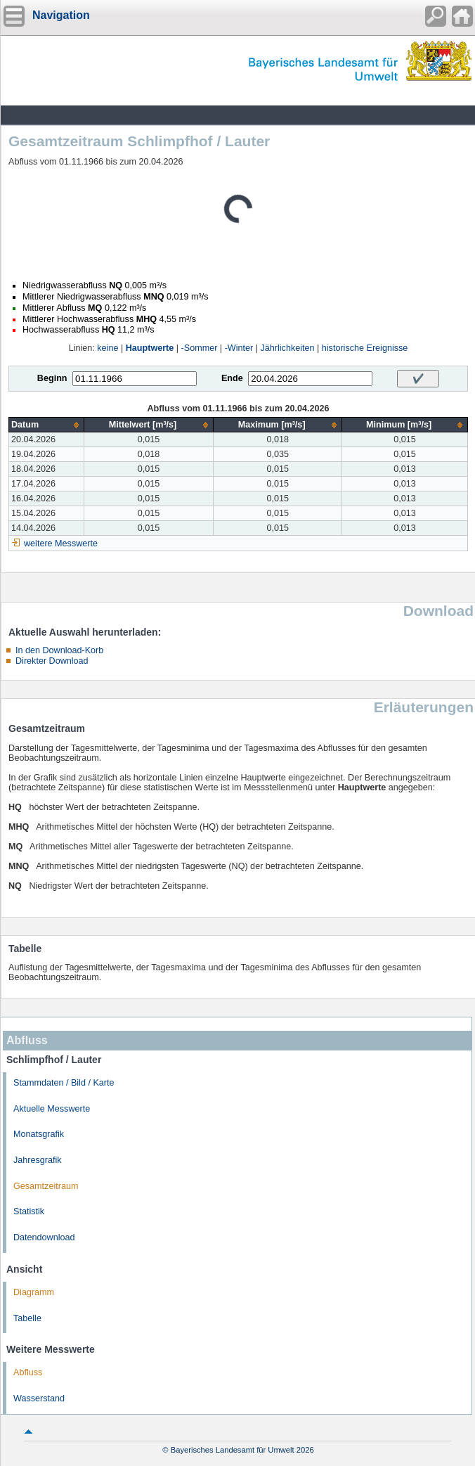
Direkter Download (52, 661)
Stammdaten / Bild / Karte (64, 1083)
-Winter (239, 348)
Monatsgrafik (38, 1134)
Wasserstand (39, 1398)
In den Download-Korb (59, 650)
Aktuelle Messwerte (51, 1109)
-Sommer (199, 348)
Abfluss (27, 1372)
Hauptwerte (150, 348)
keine (107, 348)
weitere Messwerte (61, 543)
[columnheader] (46, 425)
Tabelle (27, 1318)
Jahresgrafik (37, 1160)
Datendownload (44, 1237)
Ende (232, 378)
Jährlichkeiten (288, 348)
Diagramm (33, 1292)
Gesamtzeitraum (45, 1186)
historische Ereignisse (365, 348)
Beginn (52, 378)
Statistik (28, 1211)
